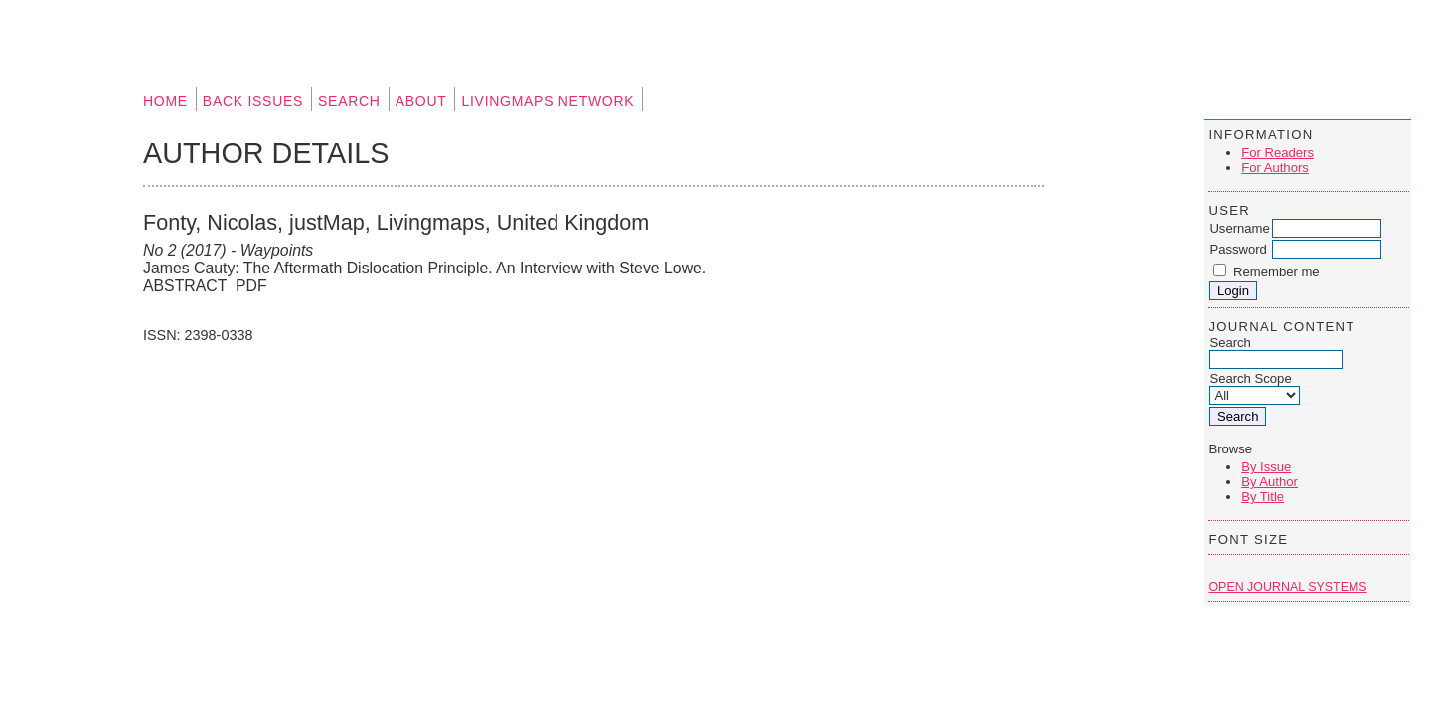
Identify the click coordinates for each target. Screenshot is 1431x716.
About (421, 101)
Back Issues (253, 101)
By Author (1269, 481)
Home (165, 101)
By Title (1262, 496)
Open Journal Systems (1287, 587)
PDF (251, 285)
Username (1239, 228)
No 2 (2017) (185, 250)
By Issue (1266, 466)
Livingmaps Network (547, 101)
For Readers (1277, 152)
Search (349, 101)
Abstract (185, 285)
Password (1238, 249)
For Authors (1275, 167)
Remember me (1276, 272)
